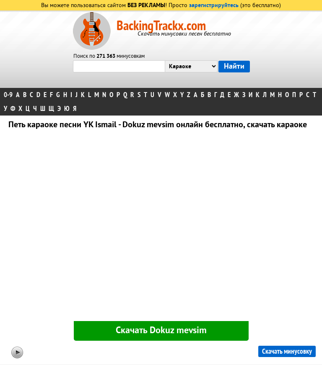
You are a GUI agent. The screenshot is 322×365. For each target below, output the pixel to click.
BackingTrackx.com (161, 25)
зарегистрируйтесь (214, 5)
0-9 (8, 95)
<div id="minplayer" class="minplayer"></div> (161, 227)
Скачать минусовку (287, 351)
